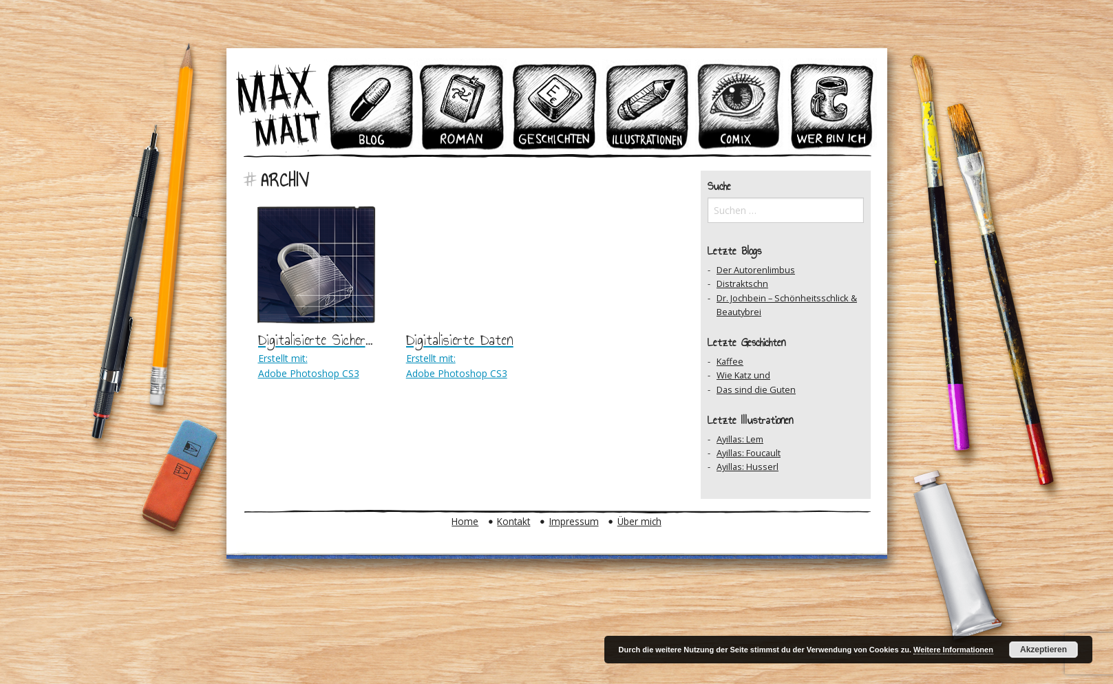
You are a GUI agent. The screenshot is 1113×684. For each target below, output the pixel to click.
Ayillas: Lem (740, 439)
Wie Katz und (743, 375)
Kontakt (513, 521)
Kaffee (730, 361)
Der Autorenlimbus (756, 270)
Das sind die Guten (756, 389)
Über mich (639, 521)
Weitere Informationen (953, 649)
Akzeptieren (1043, 649)
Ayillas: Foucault (749, 453)
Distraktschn (742, 283)
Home (465, 521)
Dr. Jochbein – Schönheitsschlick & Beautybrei (787, 305)
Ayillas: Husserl (747, 466)
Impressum (574, 521)
